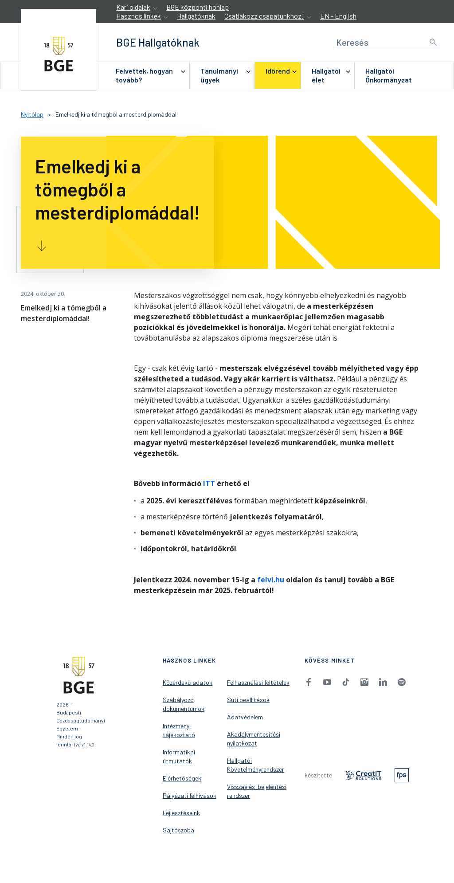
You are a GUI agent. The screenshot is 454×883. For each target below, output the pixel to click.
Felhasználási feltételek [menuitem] (258, 682)
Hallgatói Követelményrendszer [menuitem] (255, 765)
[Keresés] (387, 42)
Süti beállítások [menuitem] (248, 699)
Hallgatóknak (196, 16)
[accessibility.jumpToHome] (58, 50)
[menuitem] (147, 75)
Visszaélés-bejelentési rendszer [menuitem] (256, 791)
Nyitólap (32, 114)
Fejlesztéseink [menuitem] (181, 812)
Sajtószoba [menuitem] (178, 830)
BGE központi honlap (197, 7)
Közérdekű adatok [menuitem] (187, 682)
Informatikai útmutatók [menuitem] (179, 756)
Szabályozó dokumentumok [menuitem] (183, 704)
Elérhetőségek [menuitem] (182, 778)
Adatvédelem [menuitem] (245, 717)
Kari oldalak (133, 7)
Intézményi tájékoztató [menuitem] (179, 730)
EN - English (338, 16)
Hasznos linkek (138, 16)
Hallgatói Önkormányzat (388, 75)
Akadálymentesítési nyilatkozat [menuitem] (253, 738)
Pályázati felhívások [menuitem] (189, 795)
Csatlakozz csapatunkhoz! (264, 16)
